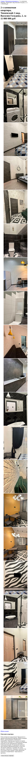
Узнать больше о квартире (7, 755)
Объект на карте (5, 731)
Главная (3, 1)
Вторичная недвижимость (12, 1)
